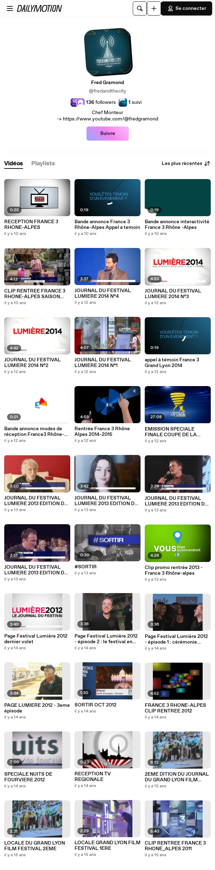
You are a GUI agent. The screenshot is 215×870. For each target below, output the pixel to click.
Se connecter (186, 8)
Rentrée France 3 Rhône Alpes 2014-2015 (102, 431)
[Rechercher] (140, 8)
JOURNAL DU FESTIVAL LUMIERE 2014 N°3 (173, 294)
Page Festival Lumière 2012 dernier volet (35, 639)
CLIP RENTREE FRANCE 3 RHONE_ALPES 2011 (175, 846)
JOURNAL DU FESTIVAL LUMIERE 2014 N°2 (32, 362)
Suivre (107, 133)
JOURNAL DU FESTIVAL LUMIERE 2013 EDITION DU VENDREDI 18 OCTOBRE (36, 501)
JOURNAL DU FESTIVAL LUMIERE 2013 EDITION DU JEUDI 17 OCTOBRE (106, 501)
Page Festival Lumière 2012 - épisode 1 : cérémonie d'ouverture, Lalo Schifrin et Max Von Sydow (176, 639)
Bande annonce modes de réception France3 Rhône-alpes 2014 (34, 431)
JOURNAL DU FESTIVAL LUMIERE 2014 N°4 (102, 293)
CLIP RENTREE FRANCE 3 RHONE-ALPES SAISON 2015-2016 (34, 294)
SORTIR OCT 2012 (95, 705)
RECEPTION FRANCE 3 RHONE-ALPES (31, 224)
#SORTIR (85, 567)
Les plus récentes (186, 163)
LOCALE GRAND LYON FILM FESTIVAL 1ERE (107, 845)
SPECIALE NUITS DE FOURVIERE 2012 (28, 777)
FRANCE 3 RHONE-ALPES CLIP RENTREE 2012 (175, 708)
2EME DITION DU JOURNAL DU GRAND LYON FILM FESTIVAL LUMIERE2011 (177, 777)
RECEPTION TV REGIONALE (92, 776)
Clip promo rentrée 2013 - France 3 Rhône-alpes (174, 570)
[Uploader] (154, 8)
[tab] (13, 163)
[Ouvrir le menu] (10, 8)
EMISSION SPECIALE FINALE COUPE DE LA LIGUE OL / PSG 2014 (171, 432)
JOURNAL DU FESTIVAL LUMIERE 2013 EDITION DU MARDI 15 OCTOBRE (36, 570)
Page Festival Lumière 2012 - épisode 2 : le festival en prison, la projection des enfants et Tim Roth (106, 639)
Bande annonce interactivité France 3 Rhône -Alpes (177, 224)
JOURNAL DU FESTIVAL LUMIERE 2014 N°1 (102, 362)
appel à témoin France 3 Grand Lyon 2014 (172, 362)
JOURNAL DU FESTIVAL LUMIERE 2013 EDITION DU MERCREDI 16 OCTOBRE (176, 501)
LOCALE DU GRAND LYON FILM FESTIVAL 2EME (34, 846)
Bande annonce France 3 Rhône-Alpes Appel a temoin (107, 224)
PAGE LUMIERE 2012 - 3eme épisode (37, 708)
